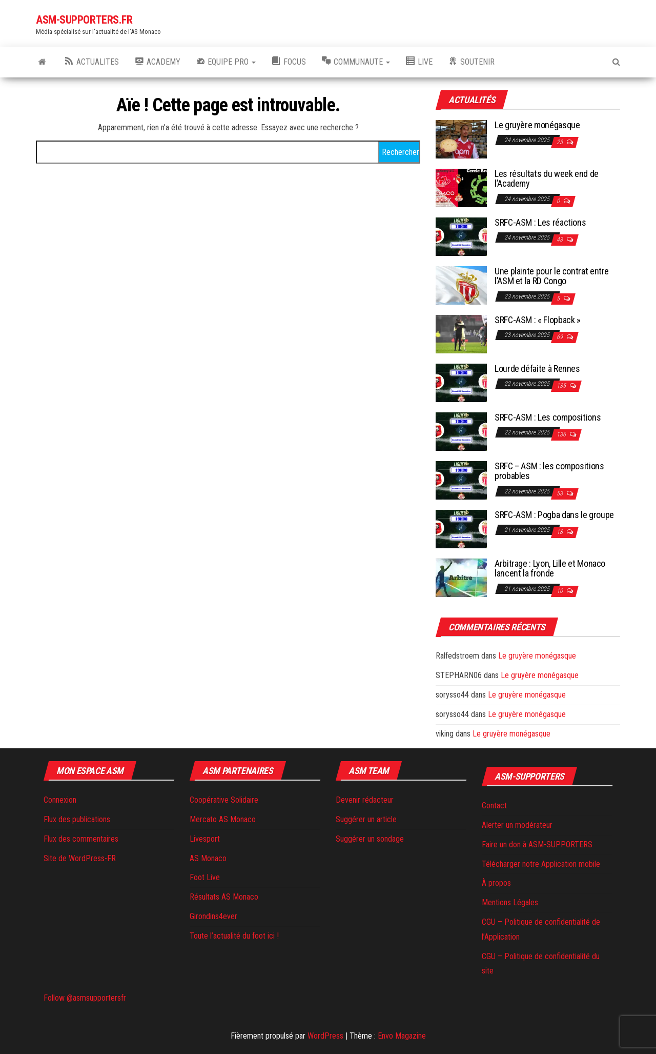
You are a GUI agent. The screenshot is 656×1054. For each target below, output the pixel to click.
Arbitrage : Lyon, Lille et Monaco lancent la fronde (550, 568)
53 (560, 493)
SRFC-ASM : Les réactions (540, 222)
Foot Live (205, 877)
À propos (496, 883)
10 (560, 590)
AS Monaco (208, 858)
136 (562, 434)
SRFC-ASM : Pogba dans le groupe (554, 514)
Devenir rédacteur (365, 800)
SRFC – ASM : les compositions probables (549, 471)
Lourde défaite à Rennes (537, 368)
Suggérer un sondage (370, 839)
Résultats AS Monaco (224, 897)
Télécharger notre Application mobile (541, 864)
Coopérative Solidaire (224, 800)
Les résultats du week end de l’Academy (547, 178)
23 (560, 142)
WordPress (325, 1036)
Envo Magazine (402, 1036)
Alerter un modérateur (517, 825)
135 (562, 385)
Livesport (205, 839)
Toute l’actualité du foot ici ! (234, 936)
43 (560, 239)
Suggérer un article (366, 819)
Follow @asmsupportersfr (85, 998)
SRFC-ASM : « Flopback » (538, 319)
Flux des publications (77, 819)
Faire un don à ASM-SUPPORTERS (537, 844)
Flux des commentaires (81, 839)
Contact (494, 805)
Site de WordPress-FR (80, 858)
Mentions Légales (510, 902)
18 (560, 531)
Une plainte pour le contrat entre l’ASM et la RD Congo (552, 276)
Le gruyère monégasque (537, 125)
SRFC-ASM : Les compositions (548, 417)
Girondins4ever (213, 916)
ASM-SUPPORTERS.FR (84, 19)
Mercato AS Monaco (223, 819)
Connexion (60, 800)
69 (560, 337)
